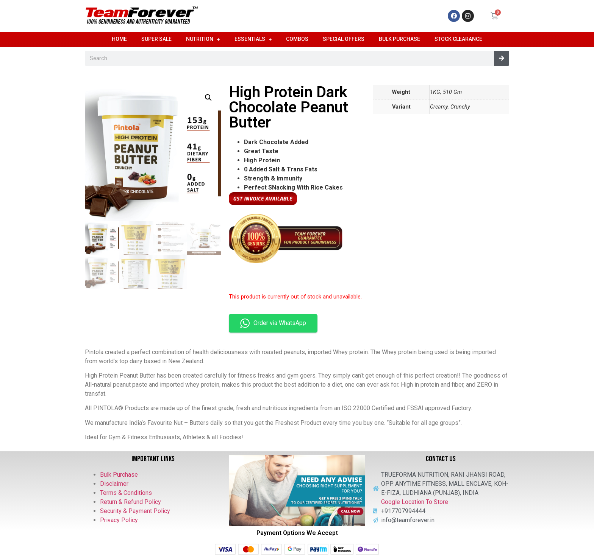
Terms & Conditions (126, 492)
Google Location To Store (414, 501)
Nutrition (203, 39)
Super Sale (156, 39)
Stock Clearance (458, 39)
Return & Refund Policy (130, 501)
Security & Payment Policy (135, 511)
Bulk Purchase (399, 39)
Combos (297, 39)
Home (119, 39)
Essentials (253, 39)
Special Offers (343, 39)
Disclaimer (114, 483)
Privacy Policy (119, 520)
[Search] (501, 58)
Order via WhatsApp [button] (273, 323)
